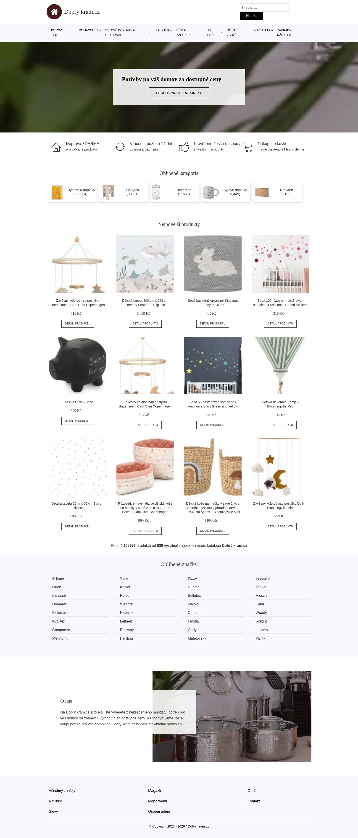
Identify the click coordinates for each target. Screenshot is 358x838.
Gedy (192, 630)
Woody (262, 613)
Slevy (53, 811)
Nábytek (162, 30)
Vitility (261, 638)
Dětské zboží (233, 33)
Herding (126, 638)
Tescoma (263, 578)
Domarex (59, 604)
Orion (56, 587)
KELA (192, 578)
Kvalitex (58, 621)
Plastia (193, 621)
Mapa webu (157, 801)
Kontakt (253, 801)
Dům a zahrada (183, 33)
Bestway (127, 630)
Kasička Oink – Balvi (78, 402)
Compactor (61, 630)
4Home (58, 578)
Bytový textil (57, 33)
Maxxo (193, 604)
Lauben (262, 630)
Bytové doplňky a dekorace (120, 33)
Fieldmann (60, 613)
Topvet (261, 587)
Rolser (125, 595)
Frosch (261, 595)
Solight (261, 621)
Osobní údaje (159, 811)
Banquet (59, 595)
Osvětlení (261, 30)
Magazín (155, 791)
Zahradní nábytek (284, 33)
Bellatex (194, 595)
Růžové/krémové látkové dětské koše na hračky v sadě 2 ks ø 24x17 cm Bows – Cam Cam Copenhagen (145, 508)
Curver (193, 587)
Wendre (126, 604)
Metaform (60, 638)
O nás (252, 791)
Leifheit (126, 621)
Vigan (125, 578)
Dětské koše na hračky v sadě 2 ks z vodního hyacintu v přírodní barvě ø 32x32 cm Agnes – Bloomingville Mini (213, 508)
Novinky (55, 801)
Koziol (125, 587)
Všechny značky (62, 791)
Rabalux (127, 613)
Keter (260, 604)
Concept (195, 613)
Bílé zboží (209, 33)
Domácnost (88, 30)
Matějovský (197, 638)
